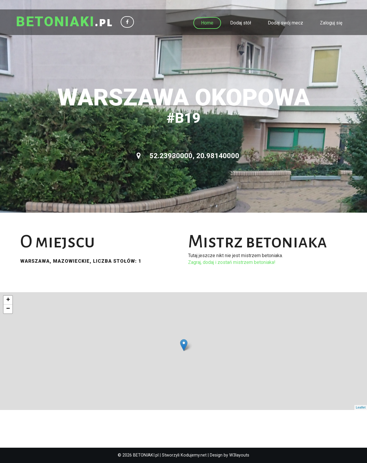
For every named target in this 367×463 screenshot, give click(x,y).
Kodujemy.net (194, 455)
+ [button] (8, 300)
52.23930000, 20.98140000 (188, 156)
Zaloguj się (331, 23)
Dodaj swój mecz (285, 23)
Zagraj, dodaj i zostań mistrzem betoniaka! (231, 262)
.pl (65, 22)
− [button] (8, 309)
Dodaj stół (240, 23)
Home (207, 23)
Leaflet (361, 407)
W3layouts (239, 455)
